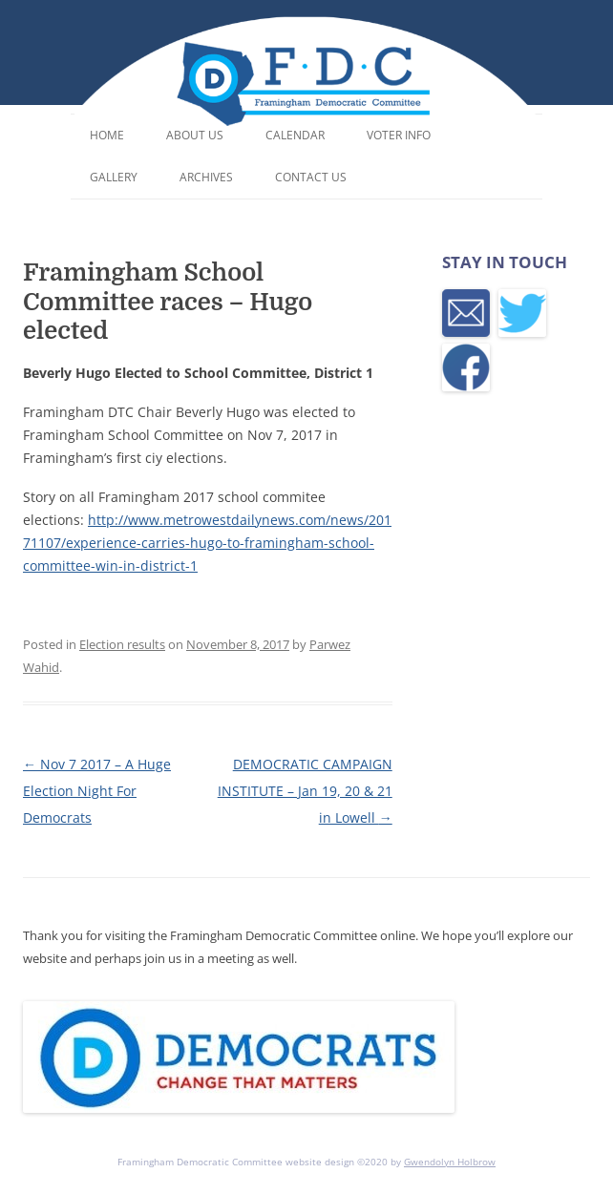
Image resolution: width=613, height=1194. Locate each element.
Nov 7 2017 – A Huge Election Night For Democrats (97, 791)
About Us (194, 135)
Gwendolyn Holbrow (450, 1161)
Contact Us (311, 177)
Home (107, 135)
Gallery (113, 177)
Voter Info (399, 135)
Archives (206, 177)
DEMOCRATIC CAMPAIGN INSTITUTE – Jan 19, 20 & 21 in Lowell (305, 791)
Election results (122, 644)
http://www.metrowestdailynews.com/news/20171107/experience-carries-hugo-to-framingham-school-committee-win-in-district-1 (207, 543)
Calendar (295, 135)
